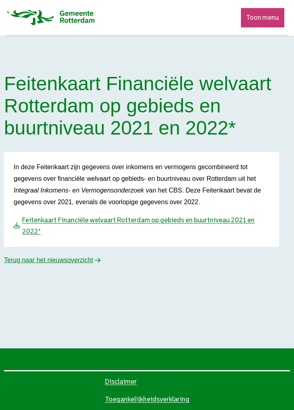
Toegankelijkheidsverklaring (147, 399)
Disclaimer (121, 381)
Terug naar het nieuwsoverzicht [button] (48, 260)
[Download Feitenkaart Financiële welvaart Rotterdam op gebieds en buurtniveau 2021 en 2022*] (145, 226)
